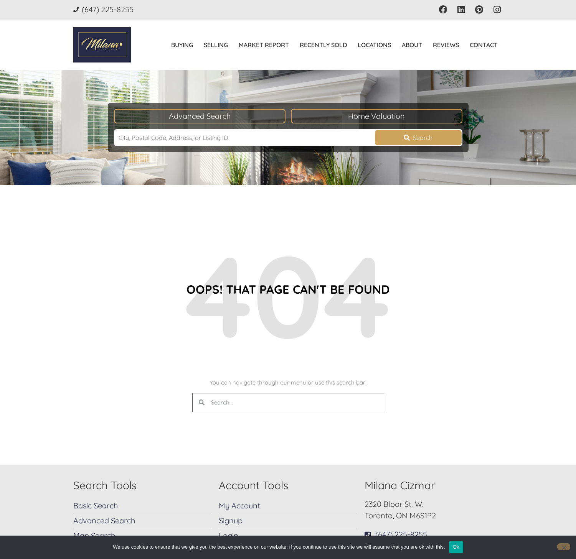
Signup (231, 520)
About (412, 45)
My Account (239, 505)
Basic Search (95, 505)
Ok (456, 547)
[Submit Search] (418, 137)
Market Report (264, 45)
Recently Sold (323, 45)
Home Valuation (376, 116)
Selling (216, 45)
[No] (563, 546)
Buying (182, 45)
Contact (484, 45)
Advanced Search (200, 116)
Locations (374, 45)
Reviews (446, 45)
